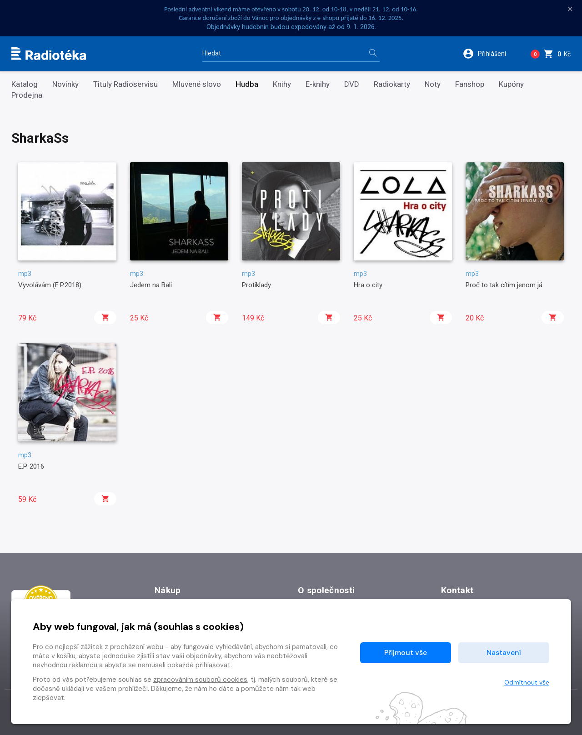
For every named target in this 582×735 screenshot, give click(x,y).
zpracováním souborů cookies (200, 679)
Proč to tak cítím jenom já (504, 285)
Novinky (65, 84)
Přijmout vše (405, 652)
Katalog (24, 84)
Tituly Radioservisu (125, 84)
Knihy (282, 84)
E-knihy (318, 84)
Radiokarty (392, 84)
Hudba (247, 84)
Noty (433, 84)
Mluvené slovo (196, 84)
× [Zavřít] (570, 9)
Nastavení (504, 652)
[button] (490, 54)
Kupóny (511, 84)
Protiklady (256, 285)
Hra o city (368, 285)
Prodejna (26, 95)
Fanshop (469, 84)
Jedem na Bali (151, 285)
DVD (351, 84)
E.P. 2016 (31, 466)
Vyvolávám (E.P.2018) (49, 285)
